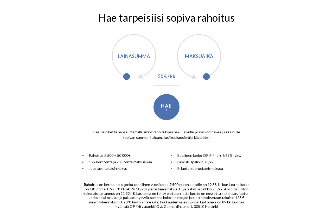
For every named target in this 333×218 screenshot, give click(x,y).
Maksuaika (199, 56)
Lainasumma (134, 56)
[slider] (126, 76)
